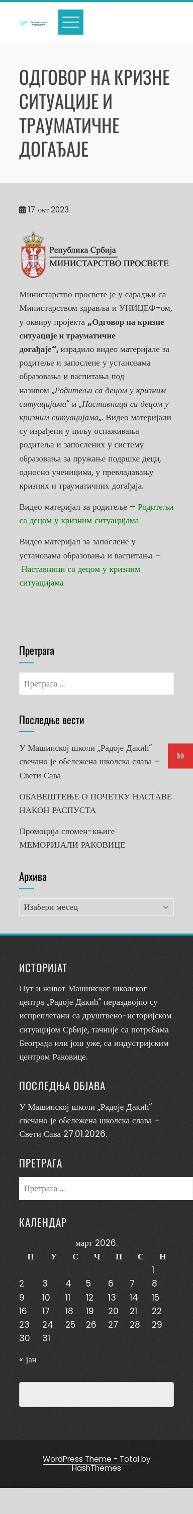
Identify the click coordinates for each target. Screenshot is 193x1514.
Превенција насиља (65, 1394)
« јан (27, 1359)
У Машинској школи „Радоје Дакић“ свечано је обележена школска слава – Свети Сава (89, 761)
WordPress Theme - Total (91, 1459)
